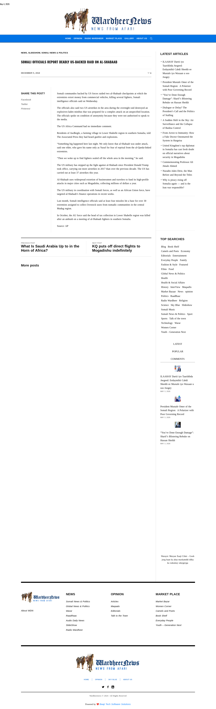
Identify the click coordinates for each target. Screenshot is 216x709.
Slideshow (34, 53)
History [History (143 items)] (164, 287)
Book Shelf (162, 615)
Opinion (98, 679)
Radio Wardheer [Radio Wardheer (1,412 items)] (169, 300)
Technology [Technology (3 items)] (167, 323)
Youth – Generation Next (169, 625)
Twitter (24, 104)
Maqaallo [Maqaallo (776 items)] (187, 287)
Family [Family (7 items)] (183, 260)
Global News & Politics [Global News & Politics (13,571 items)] (173, 273)
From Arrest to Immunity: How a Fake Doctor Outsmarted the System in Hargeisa (178, 137)
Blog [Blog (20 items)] (163, 246)
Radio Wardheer (74, 630)
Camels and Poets (165, 611)
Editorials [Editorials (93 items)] (166, 255)
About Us (127, 679)
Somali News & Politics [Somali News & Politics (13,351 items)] (173, 314)
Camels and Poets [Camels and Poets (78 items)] (170, 251)
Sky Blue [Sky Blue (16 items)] (175, 305)
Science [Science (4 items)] (165, 305)
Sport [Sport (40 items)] (190, 314)
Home (86, 679)
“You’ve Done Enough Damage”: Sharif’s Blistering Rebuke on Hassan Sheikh (177, 99)
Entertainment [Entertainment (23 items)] (180, 255)
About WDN (27, 610)
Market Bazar (163, 601)
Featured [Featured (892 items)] (183, 264)
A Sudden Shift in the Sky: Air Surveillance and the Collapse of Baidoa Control (178, 124)
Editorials (115, 611)
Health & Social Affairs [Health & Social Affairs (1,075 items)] (173, 282)
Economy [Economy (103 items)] (185, 251)
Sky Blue (112, 679)
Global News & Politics (78, 606)
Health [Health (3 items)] (164, 278)
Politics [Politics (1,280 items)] (165, 296)
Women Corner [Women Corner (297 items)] (168, 327)
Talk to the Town (119, 615)
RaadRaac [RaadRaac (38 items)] (175, 296)
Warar (69, 611)
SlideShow (71, 625)
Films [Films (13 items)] (164, 269)
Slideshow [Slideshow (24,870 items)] (187, 305)
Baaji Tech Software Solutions (115, 704)
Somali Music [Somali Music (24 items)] (168, 309)
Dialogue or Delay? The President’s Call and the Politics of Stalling (179, 111)
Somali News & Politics (55, 53)
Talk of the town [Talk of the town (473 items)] (177, 318)
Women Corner (164, 606)
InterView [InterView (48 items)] (175, 287)
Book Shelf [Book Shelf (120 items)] (173, 246)
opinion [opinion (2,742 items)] (189, 291)
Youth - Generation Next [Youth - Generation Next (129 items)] (173, 332)
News (24, 53)
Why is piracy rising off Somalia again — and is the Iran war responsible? (176, 184)
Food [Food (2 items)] (171, 269)
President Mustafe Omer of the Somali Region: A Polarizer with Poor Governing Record (178, 86)
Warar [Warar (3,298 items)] (178, 323)
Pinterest (25, 108)
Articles (114, 601)
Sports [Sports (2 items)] (164, 318)
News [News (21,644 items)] (180, 291)
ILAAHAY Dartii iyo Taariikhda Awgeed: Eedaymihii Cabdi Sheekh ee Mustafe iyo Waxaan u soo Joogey (177, 69)
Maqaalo (115, 606)
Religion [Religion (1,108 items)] (183, 300)
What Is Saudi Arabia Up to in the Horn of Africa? (50, 248)
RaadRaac (71, 615)
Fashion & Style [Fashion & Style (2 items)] (169, 264)
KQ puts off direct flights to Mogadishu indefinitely (116, 248)
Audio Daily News (75, 620)
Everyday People (165, 620)
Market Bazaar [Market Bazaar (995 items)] (168, 291)
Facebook (26, 99)
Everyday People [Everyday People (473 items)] (169, 260)
